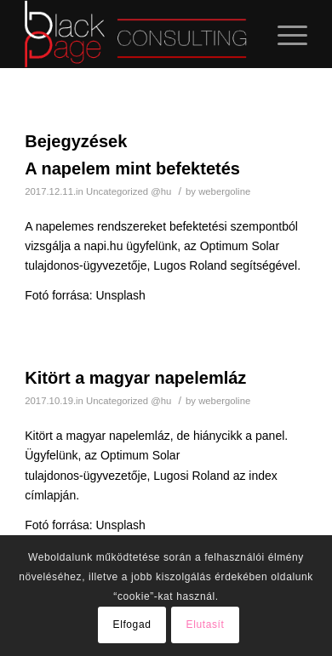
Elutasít (205, 624)
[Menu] (283, 34)
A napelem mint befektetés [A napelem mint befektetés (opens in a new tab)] (132, 168)
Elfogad (132, 624)
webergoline (224, 191)
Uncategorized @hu (128, 191)
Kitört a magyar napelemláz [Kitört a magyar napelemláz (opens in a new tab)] (135, 377)
